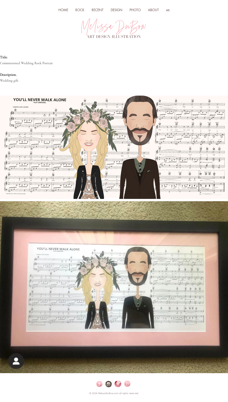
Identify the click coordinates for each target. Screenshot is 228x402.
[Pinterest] (117, 384)
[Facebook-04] (99, 384)
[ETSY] (127, 384)
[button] (116, 10)
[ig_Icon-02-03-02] (108, 384)
